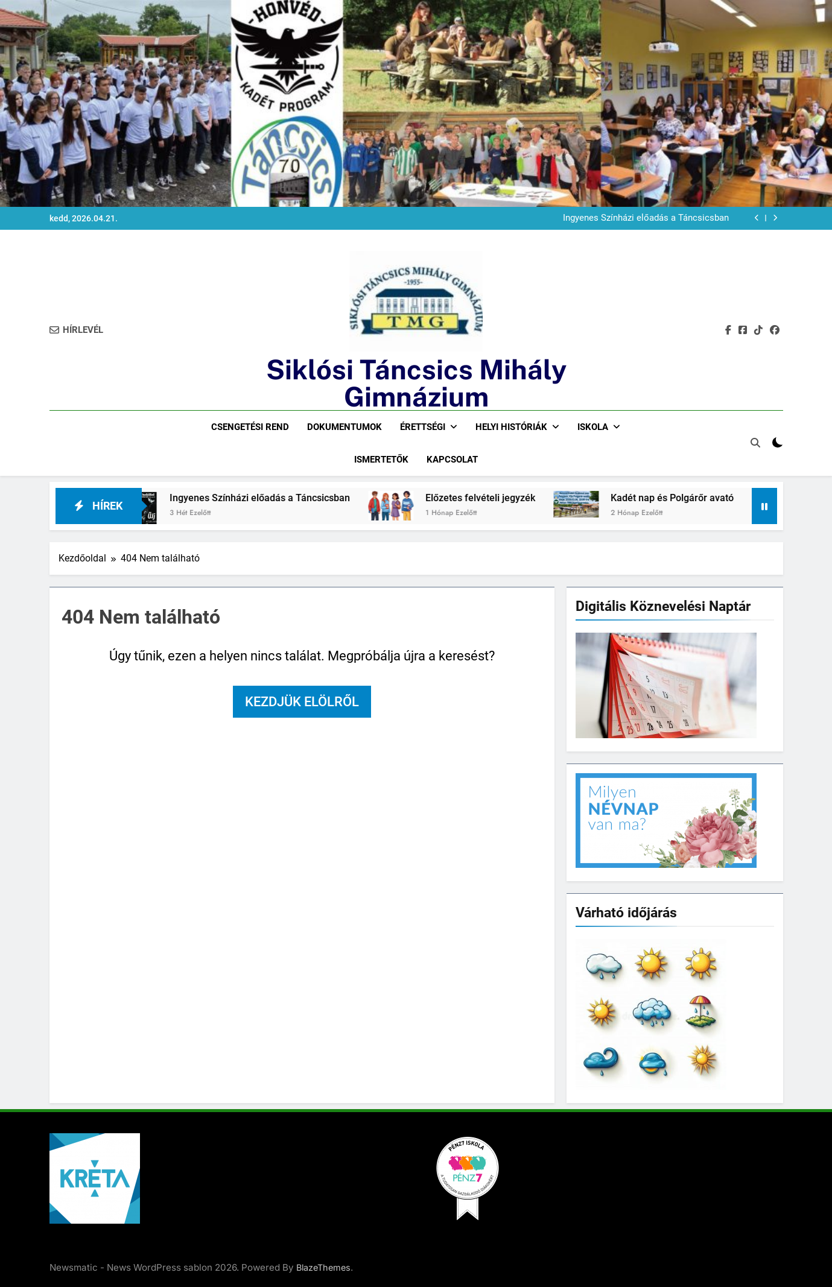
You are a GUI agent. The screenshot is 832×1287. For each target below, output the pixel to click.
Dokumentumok (344, 427)
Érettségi (422, 427)
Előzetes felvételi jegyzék (491, 498)
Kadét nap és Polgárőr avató (683, 498)
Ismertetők (381, 459)
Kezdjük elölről (302, 701)
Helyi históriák (511, 427)
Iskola (592, 427)
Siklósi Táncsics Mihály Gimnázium (416, 383)
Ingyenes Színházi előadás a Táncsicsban (646, 218)
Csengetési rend (250, 427)
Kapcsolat (452, 459)
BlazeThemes (323, 1267)
